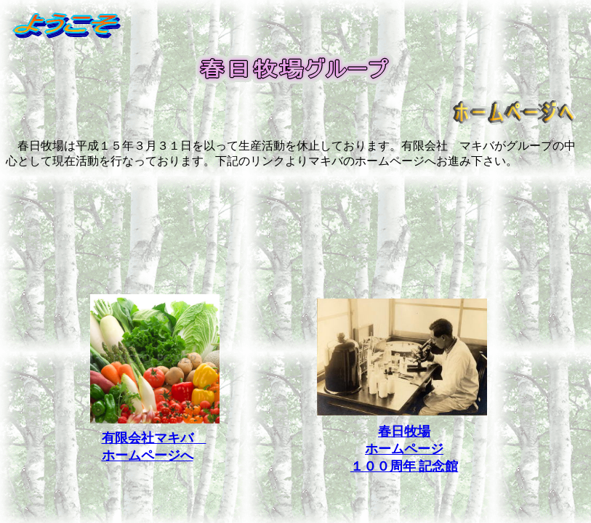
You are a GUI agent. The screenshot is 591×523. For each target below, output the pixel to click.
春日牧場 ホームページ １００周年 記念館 (404, 449)
